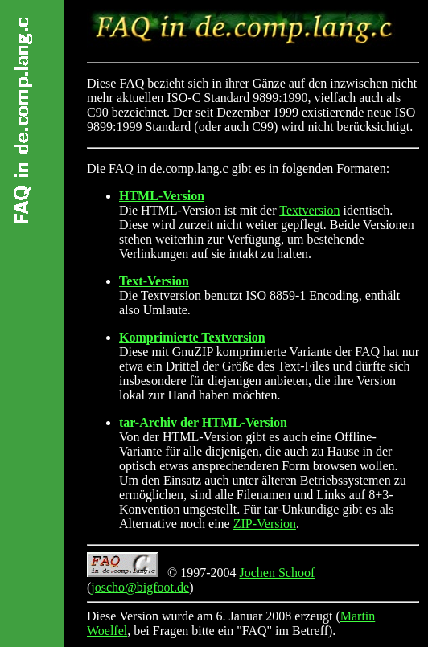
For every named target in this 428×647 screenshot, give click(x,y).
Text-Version (154, 281)
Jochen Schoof (277, 572)
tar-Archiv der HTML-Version (203, 422)
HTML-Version (161, 196)
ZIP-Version (264, 523)
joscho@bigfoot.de (140, 587)
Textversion (309, 210)
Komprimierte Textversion (192, 337)
